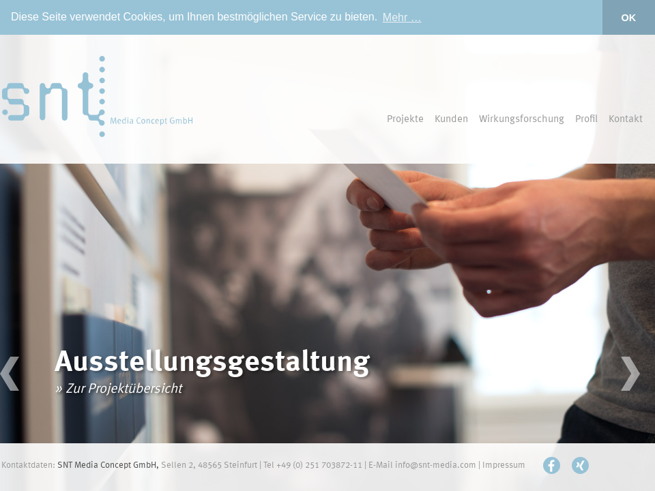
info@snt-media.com (435, 465)
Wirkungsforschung (521, 120)
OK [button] (629, 17)
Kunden (451, 120)
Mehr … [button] (402, 17)
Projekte (405, 120)
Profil (586, 120)
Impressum (503, 465)
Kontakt (626, 120)
